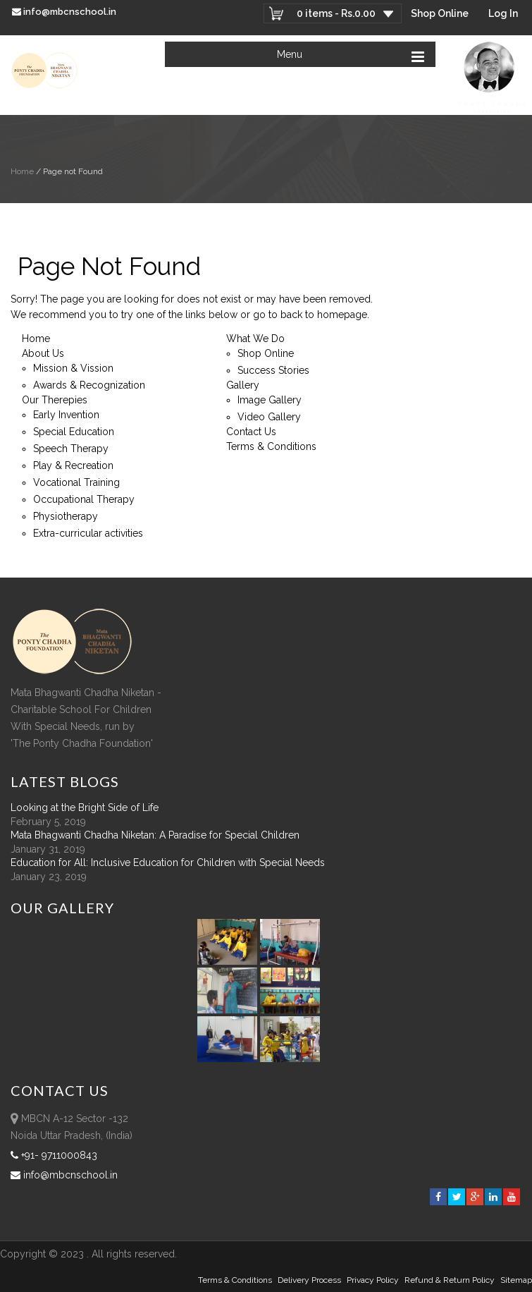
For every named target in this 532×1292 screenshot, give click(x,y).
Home (22, 171)
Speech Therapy (71, 448)
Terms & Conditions (271, 446)
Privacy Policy (373, 1280)
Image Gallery (269, 400)
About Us (43, 353)
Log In (503, 13)
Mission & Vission (73, 368)
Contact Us (251, 431)
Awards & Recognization (89, 385)
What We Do (255, 338)
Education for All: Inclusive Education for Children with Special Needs (168, 862)
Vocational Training (76, 482)
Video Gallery (269, 416)
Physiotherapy (65, 516)
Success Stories (273, 370)
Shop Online (440, 13)
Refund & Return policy (449, 1280)
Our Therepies (54, 400)
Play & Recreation (73, 465)
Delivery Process (309, 1280)
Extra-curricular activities (88, 533)
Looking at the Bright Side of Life (85, 807)
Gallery (242, 385)
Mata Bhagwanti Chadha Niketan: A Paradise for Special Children (155, 835)
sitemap (516, 1280)
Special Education (73, 431)
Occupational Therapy (84, 499)
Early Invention (66, 414)
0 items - (336, 13)
